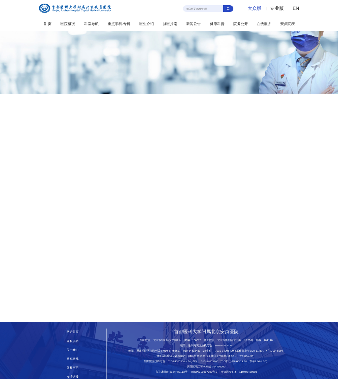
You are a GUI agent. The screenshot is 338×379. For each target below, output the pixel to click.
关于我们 (73, 350)
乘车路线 (73, 359)
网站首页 (73, 331)
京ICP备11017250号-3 (205, 371)
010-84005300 (176, 361)
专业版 (277, 8)
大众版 (254, 8)
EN (296, 8)
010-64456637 (172, 350)
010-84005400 (225, 350)
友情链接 (73, 376)
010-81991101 (196, 356)
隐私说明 (73, 341)
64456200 (219, 366)
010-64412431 (223, 345)
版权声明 (73, 367)
